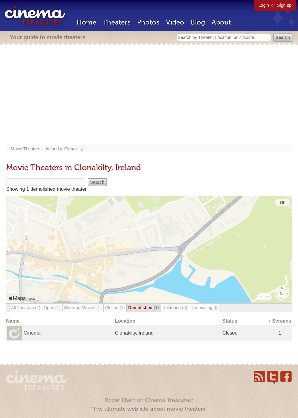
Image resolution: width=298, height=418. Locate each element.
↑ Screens (279, 321)
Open (52, 307)
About (221, 22)
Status (229, 321)
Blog (198, 22)
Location (125, 321)
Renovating (205, 307)
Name (13, 321)
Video (175, 22)
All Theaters (25, 307)
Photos (148, 22)
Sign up (284, 5)
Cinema (32, 333)
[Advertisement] (149, 96)
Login (263, 5)
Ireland (52, 148)
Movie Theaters (25, 148)
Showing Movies (83, 307)
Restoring (174, 307)
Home (86, 22)
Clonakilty (73, 148)
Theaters (117, 22)
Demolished (143, 307)
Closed (115, 307)
